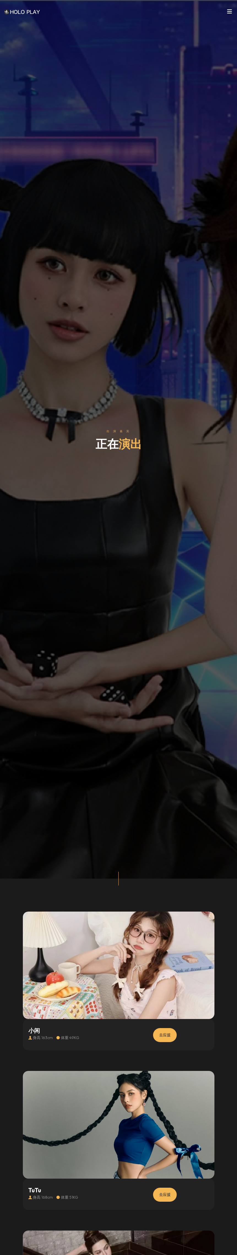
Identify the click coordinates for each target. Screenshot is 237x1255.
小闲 (34, 1030)
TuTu (34, 1190)
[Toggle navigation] (229, 13)
